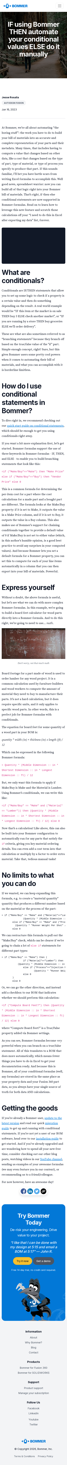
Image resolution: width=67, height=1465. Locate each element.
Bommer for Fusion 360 (33, 1367)
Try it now (23, 1261)
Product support (33, 1388)
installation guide (47, 1139)
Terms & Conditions (24, 1456)
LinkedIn (33, 1413)
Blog (33, 1347)
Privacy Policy (45, 1456)
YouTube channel (51, 1159)
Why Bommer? (33, 1342)
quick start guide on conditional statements (35, 426)
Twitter (33, 1424)
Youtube (33, 1419)
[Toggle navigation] (60, 6)
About (33, 1337)
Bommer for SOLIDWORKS (33, 1372)
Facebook (34, 1408)
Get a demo (43, 1261)
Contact (33, 1352)
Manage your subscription (33, 1393)
